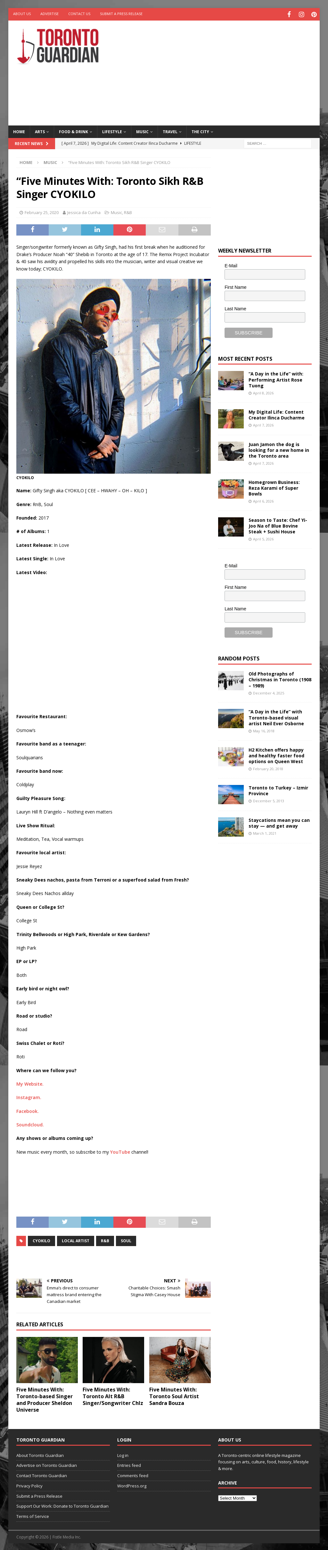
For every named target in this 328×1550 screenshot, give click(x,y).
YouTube (120, 1150)
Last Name (235, 307)
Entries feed (129, 1464)
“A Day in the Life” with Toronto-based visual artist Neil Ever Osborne (276, 716)
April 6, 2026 (263, 499)
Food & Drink (73, 130)
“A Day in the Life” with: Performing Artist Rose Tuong (276, 378)
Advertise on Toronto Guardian (46, 1464)
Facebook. (27, 1110)
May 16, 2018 (264, 729)
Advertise (49, 13)
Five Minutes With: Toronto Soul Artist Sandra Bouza (174, 1395)
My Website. (30, 1082)
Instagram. (28, 1096)
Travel (170, 130)
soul (126, 1239)
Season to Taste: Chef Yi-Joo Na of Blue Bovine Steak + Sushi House (278, 524)
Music (142, 130)
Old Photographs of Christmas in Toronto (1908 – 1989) (280, 678)
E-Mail (231, 264)
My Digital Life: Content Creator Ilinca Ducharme (277, 413)
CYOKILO (41, 1239)
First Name (235, 285)
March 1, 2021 (264, 832)
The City (200, 130)
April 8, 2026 (263, 391)
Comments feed (132, 1474)
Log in (122, 1454)
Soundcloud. (30, 1123)
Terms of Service (32, 1515)
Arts (40, 130)
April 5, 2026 (263, 537)
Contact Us (79, 13)
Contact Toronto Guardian (41, 1474)
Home (19, 130)
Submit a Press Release (121, 13)
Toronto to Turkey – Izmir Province (278, 789)
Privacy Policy (29, 1484)
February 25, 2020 (42, 211)
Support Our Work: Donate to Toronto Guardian (62, 1505)
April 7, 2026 (263, 423)
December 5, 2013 (268, 799)
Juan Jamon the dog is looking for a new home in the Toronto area (279, 448)
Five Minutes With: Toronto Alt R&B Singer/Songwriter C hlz (113, 1395)
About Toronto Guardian (40, 1454)
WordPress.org (131, 1484)
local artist (75, 1239)
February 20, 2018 (268, 767)
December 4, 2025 (268, 691)
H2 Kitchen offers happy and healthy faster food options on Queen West (276, 754)
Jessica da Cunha (84, 211)
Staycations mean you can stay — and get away (279, 821)
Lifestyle (112, 130)
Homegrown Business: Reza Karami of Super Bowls (274, 486)
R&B (128, 211)
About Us (22, 13)
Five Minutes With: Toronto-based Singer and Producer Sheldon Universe (44, 1398)
